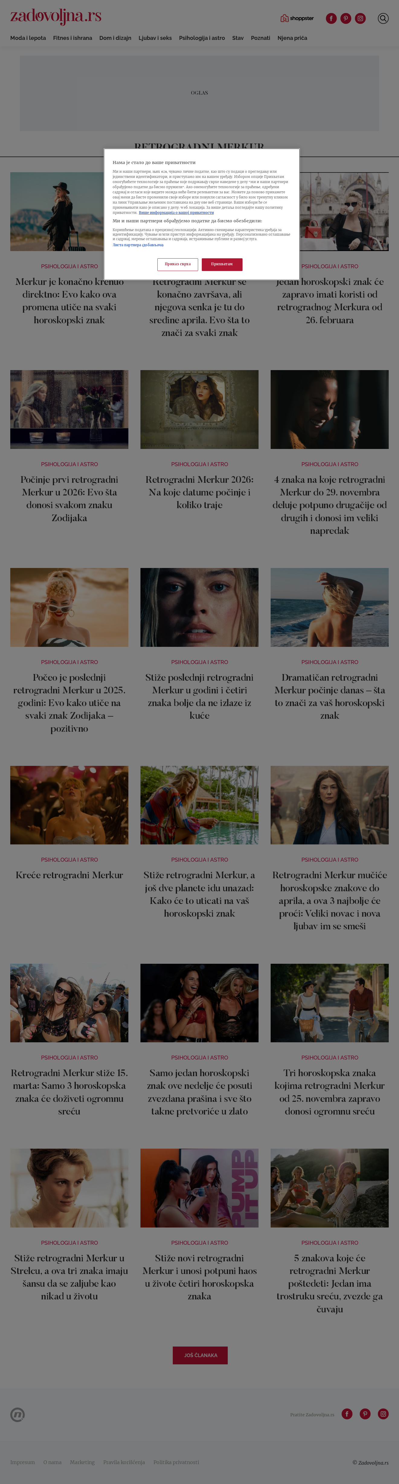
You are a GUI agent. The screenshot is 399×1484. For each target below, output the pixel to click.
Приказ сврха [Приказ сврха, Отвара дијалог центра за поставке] (178, 264)
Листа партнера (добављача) (138, 245)
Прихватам (222, 264)
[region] (202, 214)
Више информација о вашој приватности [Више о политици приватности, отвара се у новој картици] (176, 213)
